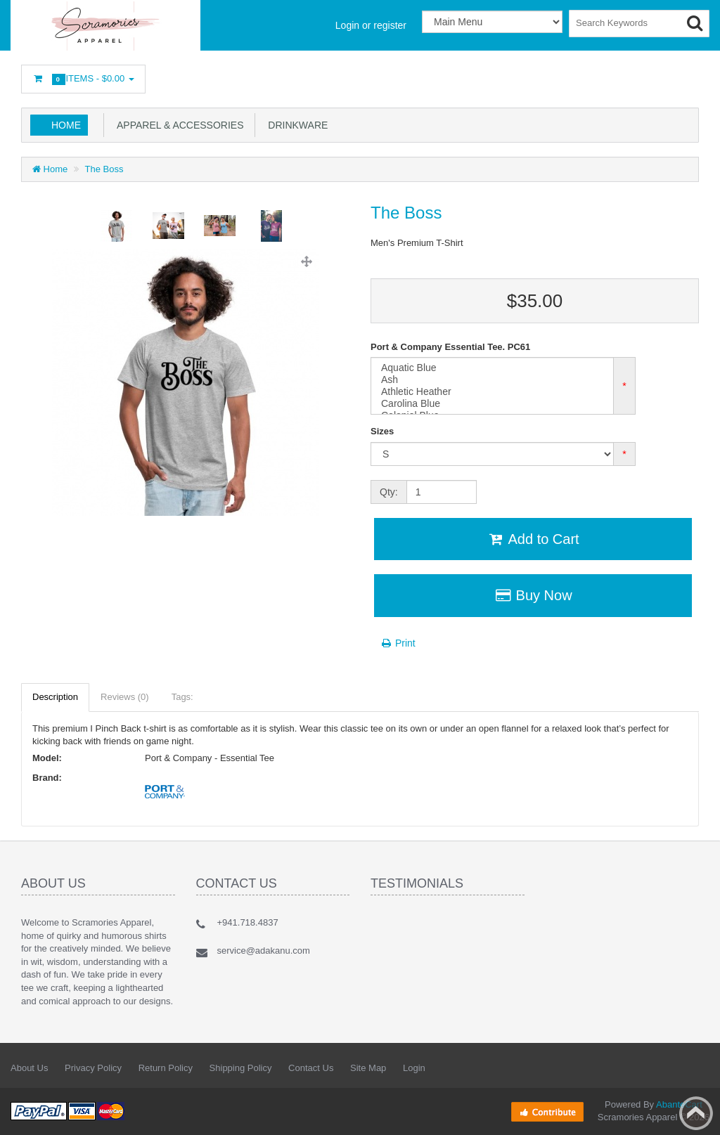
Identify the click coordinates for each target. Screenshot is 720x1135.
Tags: (182, 697)
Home (66, 125)
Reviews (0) (125, 697)
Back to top (696, 1113)
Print (398, 643)
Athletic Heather (492, 392)
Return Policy (166, 1068)
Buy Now (533, 595)
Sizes (382, 431)
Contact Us (310, 1068)
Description (55, 697)
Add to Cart (533, 539)
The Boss (104, 169)
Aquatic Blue (492, 368)
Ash (492, 380)
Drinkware (295, 125)
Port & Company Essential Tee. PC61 (450, 347)
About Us (29, 1068)
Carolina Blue (492, 404)
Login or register (370, 25)
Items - (83, 79)
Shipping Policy (241, 1068)
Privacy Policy (93, 1068)
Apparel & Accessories (178, 125)
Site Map (368, 1068)
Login (414, 1068)
